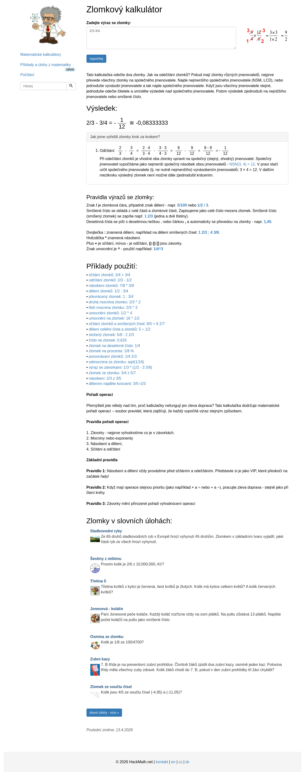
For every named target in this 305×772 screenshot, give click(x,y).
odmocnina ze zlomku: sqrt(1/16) (116, 362)
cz (180, 762)
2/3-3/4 (161, 38)
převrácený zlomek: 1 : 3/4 (111, 297)
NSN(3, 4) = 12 (242, 164)
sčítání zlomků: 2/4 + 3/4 (109, 275)
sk (187, 762)
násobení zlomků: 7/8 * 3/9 (111, 286)
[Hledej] (71, 86)
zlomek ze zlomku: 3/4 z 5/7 (112, 373)
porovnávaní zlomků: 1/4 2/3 (113, 356)
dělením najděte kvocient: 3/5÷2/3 (117, 384)
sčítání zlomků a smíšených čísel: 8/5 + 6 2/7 (127, 324)
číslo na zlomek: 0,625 (108, 340)
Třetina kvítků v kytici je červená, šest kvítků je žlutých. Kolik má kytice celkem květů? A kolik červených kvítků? (182, 586)
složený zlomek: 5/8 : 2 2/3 (111, 335)
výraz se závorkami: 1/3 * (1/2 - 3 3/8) (120, 367)
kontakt (162, 762)
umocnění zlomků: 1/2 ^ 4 (110, 313)
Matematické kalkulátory (40, 54)
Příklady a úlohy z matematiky (48, 66)
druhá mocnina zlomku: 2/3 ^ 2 (115, 302)
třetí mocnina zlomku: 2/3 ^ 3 (113, 308)
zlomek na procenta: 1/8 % (111, 351)
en (173, 762)
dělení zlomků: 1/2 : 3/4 (108, 291)
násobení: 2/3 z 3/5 (105, 378)
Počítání (27, 75)
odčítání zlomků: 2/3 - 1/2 (110, 280)
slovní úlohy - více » (104, 713)
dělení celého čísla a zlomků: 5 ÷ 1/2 (120, 329)
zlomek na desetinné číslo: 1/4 (114, 346)
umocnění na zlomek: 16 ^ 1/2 (114, 318)
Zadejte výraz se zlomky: (108, 23)
